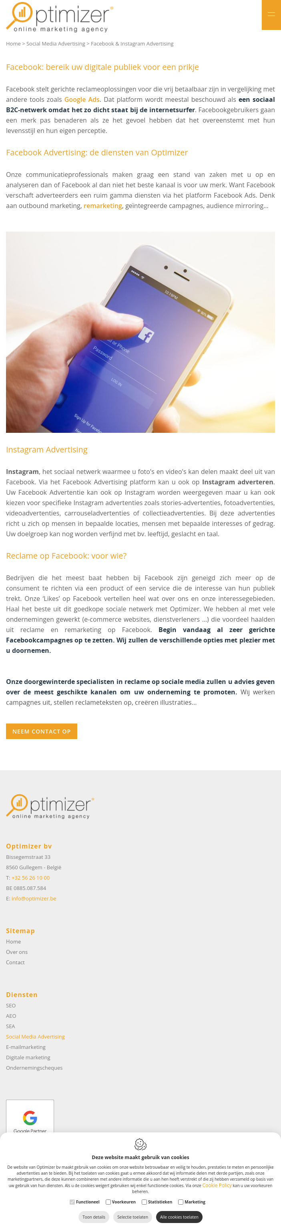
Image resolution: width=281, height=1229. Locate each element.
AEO (11, 1015)
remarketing (103, 205)
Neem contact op (41, 731)
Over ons (17, 951)
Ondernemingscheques (34, 1067)
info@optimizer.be (34, 898)
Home (13, 43)
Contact (15, 962)
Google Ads (82, 99)
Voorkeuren (124, 1202)
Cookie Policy (217, 1185)
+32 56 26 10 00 (31, 877)
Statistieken (160, 1202)
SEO (11, 1005)
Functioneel (88, 1202)
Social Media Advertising (55, 43)
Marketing (195, 1202)
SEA (10, 1026)
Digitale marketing (28, 1057)
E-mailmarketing (26, 1047)
